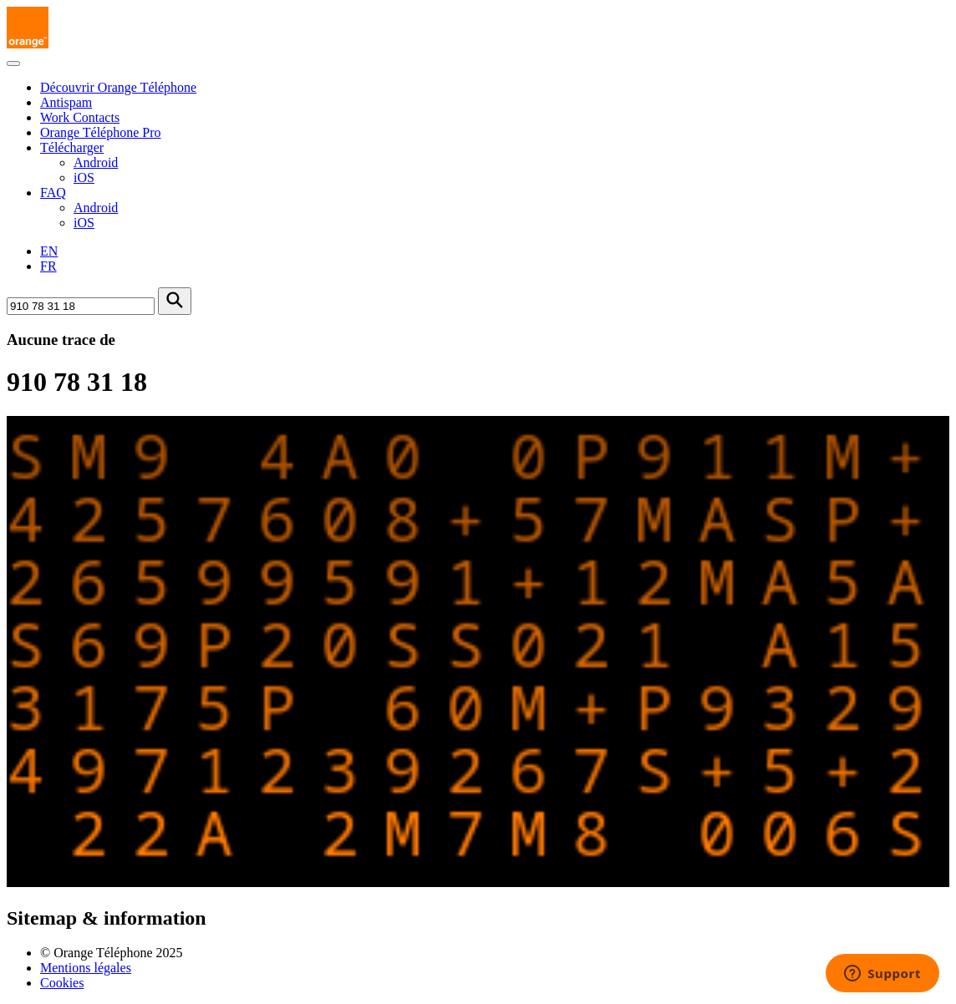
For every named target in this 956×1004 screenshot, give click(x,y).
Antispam (66, 102)
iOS (84, 177)
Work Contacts (80, 117)
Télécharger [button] (72, 147)
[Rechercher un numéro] (81, 306)
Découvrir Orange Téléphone (118, 87)
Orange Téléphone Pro (100, 132)
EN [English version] (49, 251)
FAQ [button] (53, 192)
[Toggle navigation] (13, 63)
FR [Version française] (48, 266)
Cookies (62, 983)
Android (96, 162)
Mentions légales (85, 968)
